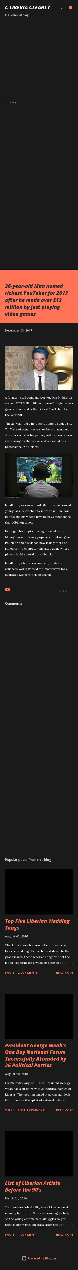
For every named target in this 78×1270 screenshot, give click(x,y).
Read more (64, 972)
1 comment (27, 1234)
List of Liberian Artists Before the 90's (32, 1186)
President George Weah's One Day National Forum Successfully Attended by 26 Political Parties (35, 1055)
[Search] (60, 7)
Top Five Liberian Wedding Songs (37, 924)
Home (11, 103)
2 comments (28, 972)
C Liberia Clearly (27, 7)
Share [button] (63, 591)
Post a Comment (31, 1110)
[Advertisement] (39, 59)
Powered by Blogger (39, 1258)
